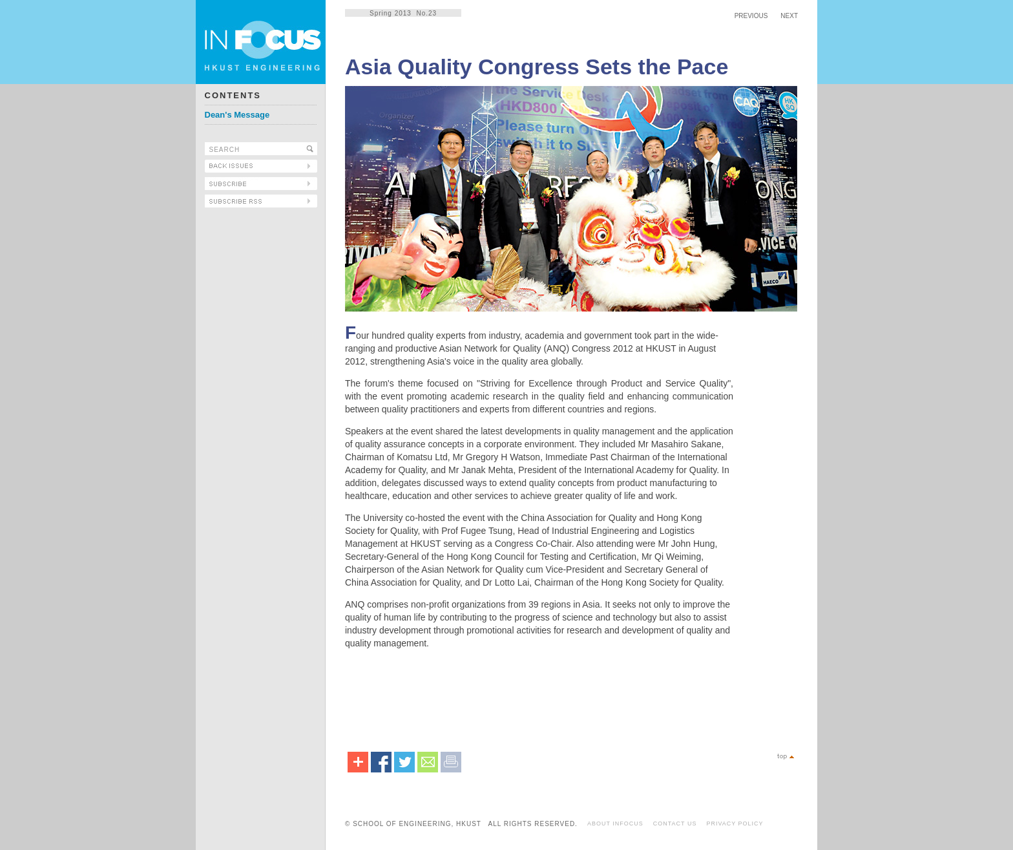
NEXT (789, 15)
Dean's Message (237, 115)
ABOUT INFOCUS (615, 823)
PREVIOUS (751, 15)
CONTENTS (233, 95)
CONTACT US (675, 823)
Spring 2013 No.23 (403, 13)
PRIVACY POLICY (734, 823)
